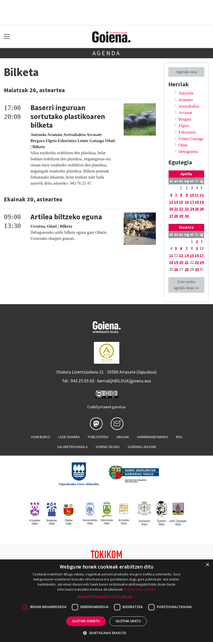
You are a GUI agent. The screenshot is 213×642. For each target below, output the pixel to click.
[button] (106, 596)
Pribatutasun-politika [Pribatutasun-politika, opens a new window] (140, 589)
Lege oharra (69, 437)
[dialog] (106, 600)
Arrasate (185, 112)
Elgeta (183, 125)
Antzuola (185, 93)
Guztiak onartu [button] (86, 621)
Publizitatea (98, 437)
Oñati (183, 145)
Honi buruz (40, 437)
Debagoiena (188, 151)
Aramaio (185, 100)
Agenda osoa (186, 72)
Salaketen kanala (72, 446)
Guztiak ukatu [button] (128, 621)
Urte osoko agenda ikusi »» (186, 285)
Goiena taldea (108, 446)
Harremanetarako (152, 437)
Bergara (184, 119)
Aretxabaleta (188, 106)
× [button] (207, 565)
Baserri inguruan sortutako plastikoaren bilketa (67, 116)
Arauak (123, 437)
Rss (179, 437)
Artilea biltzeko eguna (66, 216)
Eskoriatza (187, 132)
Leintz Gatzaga (190, 139)
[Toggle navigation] (7, 36)
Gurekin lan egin (142, 446)
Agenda (106, 53)
